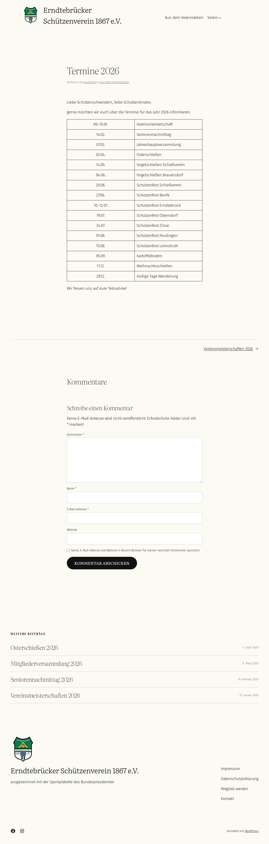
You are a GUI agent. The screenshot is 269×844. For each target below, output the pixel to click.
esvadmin (90, 82)
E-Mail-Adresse (78, 509)
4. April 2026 (250, 647)
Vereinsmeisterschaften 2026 (228, 348)
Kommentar (75, 434)
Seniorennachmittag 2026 (42, 679)
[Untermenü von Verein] (220, 18)
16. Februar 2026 (248, 679)
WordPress (251, 831)
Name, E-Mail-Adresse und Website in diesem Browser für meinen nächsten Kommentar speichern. (135, 550)
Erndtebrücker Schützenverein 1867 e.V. (82, 15)
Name (71, 488)
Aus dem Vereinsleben (114, 82)
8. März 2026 (250, 663)
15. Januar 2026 (248, 695)
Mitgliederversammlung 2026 (46, 663)
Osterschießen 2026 (34, 647)
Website (72, 530)
